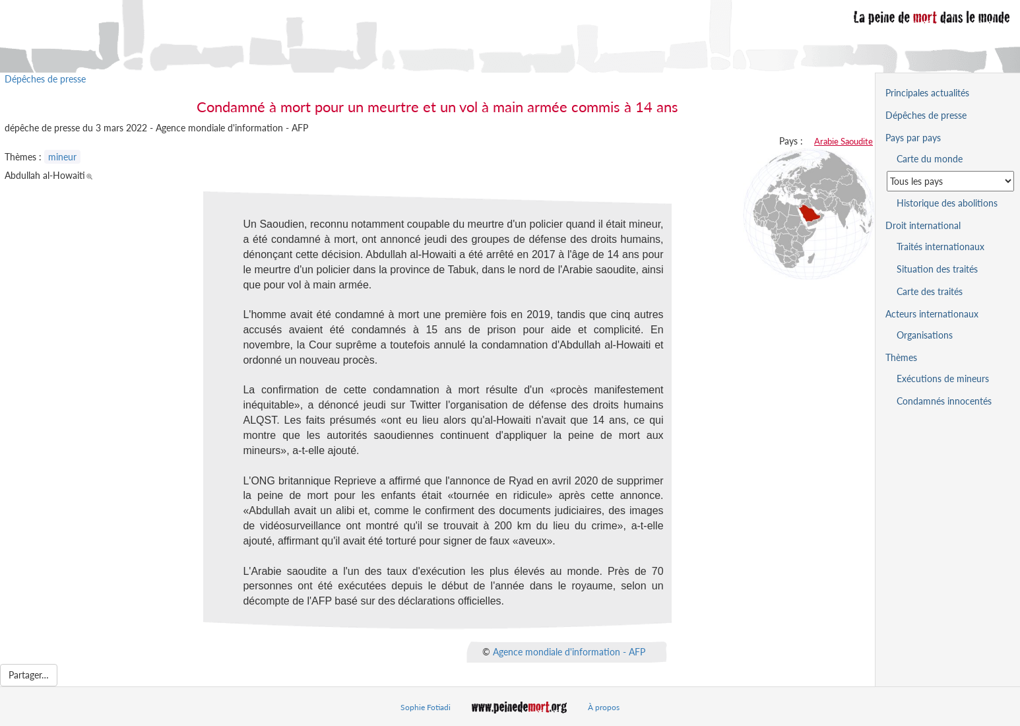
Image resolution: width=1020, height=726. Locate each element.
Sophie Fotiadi (425, 707)
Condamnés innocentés (944, 401)
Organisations (925, 335)
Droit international (923, 225)
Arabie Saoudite (843, 141)
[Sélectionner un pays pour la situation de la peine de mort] (950, 181)
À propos (604, 707)
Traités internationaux (940, 246)
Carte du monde (930, 158)
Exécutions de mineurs (943, 378)
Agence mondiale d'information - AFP (569, 651)
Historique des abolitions (947, 203)
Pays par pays (913, 137)
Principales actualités (927, 92)
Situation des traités (937, 269)
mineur (62, 156)
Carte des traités (930, 291)
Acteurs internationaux (931, 313)
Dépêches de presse (45, 78)
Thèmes (901, 357)
